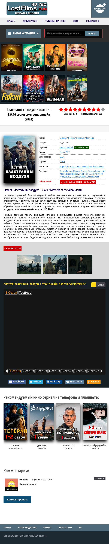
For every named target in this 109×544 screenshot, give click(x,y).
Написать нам (65, 527)
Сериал (63, 138)
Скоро (75, 20)
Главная (7, 527)
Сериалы (11, 20)
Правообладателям (27, 527)
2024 (62, 157)
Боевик (71, 138)
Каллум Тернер (80, 171)
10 (103, 109)
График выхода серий (55, 20)
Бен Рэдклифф (79, 176)
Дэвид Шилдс (66, 176)
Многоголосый (66, 147)
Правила (47, 527)
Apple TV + (65, 152)
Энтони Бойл (94, 171)
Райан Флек (98, 166)
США (62, 161)
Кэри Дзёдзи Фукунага (70, 166)
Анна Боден (87, 166)
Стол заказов (92, 20)
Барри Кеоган (72, 174)
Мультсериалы (30, 20)
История (90, 138)
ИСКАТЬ (91, 33)
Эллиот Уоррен (96, 174)
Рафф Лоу (83, 174)
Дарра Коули (93, 176)
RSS (80, 527)
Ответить (100, 478)
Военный (80, 138)
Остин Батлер (66, 171)
